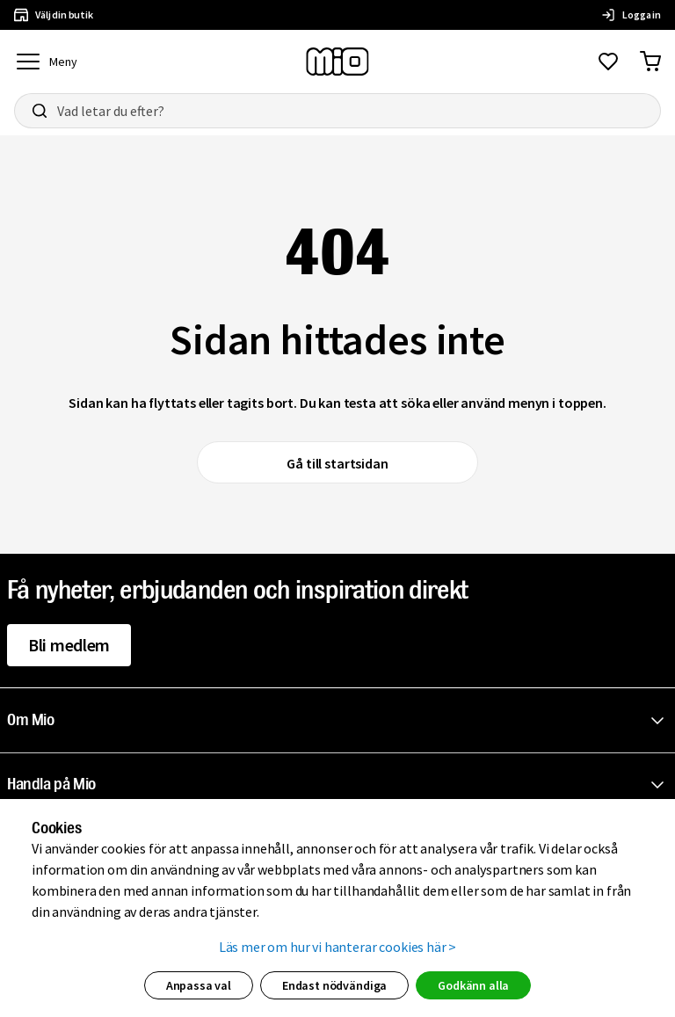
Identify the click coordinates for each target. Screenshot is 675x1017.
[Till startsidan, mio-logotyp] (337, 61)
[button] (341, 720)
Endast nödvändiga (334, 985)
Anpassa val (198, 985)
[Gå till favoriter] (608, 61)
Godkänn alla (473, 985)
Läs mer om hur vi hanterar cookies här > (338, 946)
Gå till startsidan (337, 463)
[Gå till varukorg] (650, 61)
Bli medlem (69, 645)
